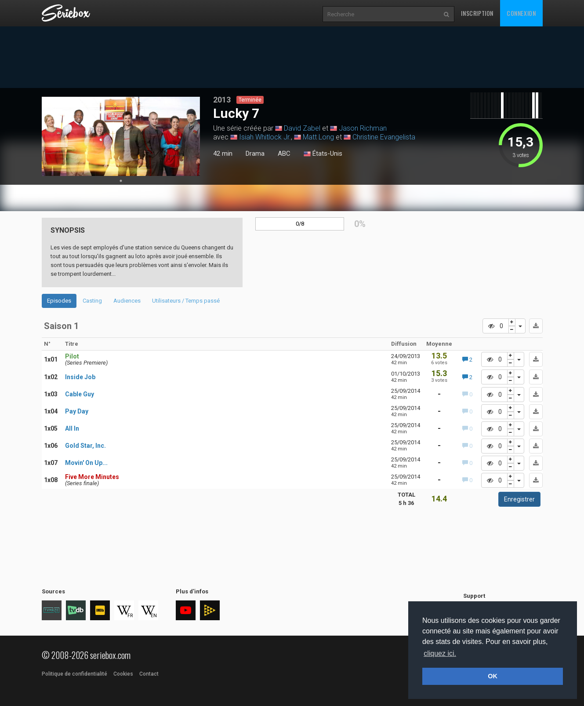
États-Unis (323, 153)
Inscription (477, 13)
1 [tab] (120, 180)
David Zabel (302, 128)
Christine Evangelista (383, 137)
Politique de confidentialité (74, 674)
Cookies (123, 674)
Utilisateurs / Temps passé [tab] (186, 300)
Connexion (521, 13)
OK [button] (492, 676)
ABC (284, 153)
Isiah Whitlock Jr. (265, 137)
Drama (255, 153)
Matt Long (318, 137)
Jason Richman (363, 128)
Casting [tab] (92, 300)
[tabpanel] (121, 136)
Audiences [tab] (127, 300)
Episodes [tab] (59, 300)
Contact (149, 674)
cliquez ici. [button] (440, 653)
